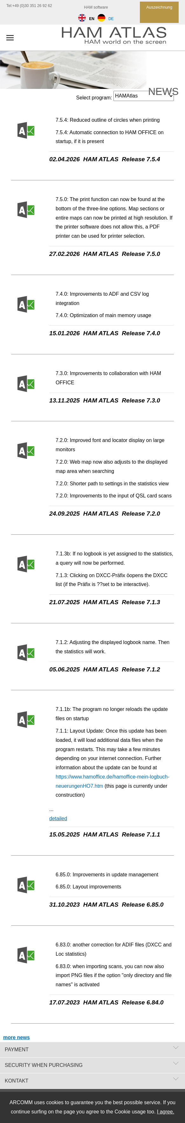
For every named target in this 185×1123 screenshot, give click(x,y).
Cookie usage (130, 1111)
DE (106, 19)
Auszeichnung (159, 7)
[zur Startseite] (120, 37)
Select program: (94, 97)
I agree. (165, 1111)
